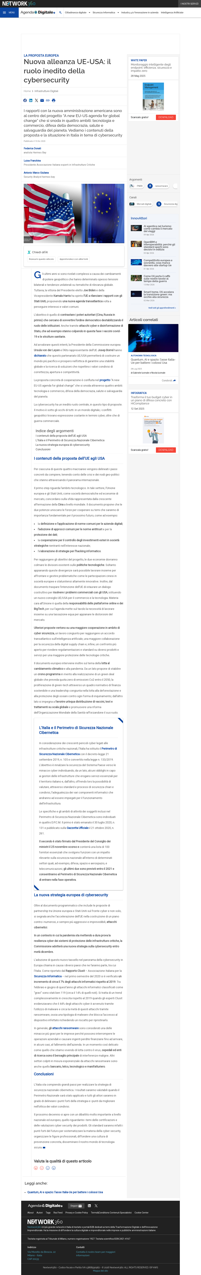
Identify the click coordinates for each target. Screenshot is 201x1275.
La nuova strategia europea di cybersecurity (63, 444)
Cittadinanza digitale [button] (75, 12)
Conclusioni (43, 449)
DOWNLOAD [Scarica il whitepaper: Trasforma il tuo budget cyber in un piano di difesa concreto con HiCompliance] (165, 449)
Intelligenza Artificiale (172, 12)
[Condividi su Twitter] (36, 100)
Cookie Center (142, 1212)
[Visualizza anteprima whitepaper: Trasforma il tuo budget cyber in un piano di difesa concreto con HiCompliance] (153, 429)
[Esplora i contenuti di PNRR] (162, 185)
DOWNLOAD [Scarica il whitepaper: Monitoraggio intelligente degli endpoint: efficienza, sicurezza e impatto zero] (165, 117)
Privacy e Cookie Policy (76, 1212)
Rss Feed (58, 1212)
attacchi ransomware (65, 1028)
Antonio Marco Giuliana (36, 172)
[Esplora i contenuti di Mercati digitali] (174, 203)
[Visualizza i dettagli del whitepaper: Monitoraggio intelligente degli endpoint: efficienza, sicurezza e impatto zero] (153, 68)
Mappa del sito (100, 1271)
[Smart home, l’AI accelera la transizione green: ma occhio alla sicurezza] (153, 296)
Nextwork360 (34, 1227)
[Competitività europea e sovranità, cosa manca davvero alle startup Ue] (153, 264)
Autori (40, 1212)
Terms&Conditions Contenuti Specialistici (111, 1212)
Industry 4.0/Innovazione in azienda (139, 12)
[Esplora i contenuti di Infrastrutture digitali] (144, 203)
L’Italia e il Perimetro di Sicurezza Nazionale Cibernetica (70, 440)
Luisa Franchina (32, 160)
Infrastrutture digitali (46, 91)
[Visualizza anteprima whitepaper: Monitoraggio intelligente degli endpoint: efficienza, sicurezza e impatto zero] (153, 97)
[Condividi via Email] (42, 100)
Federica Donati (32, 148)
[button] (9, 13)
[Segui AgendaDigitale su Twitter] (96, 1206)
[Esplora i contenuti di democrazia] (140, 185)
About (30, 1212)
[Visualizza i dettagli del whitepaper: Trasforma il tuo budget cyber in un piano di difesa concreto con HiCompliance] (153, 401)
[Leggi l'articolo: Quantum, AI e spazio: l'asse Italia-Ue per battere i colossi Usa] (153, 354)
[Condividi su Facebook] (24, 100)
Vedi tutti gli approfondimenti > (162, 308)
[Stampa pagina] (53, 100)
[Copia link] (47, 100)
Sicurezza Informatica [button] (104, 12)
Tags (48, 1212)
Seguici (76, 1206)
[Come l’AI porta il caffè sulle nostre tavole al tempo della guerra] (153, 280)
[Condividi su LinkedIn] (30, 100)
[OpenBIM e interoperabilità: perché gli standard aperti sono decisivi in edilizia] (153, 247)
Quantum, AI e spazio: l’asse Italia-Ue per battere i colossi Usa (65, 1192)
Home (27, 91)
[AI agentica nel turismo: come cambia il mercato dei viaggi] (153, 230)
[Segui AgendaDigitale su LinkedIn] (89, 1206)
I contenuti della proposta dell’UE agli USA (61, 435)
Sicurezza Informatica (48, 976)
